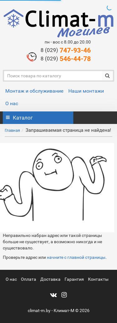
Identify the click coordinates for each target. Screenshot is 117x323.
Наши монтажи (86, 91)
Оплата (28, 279)
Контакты (98, 279)
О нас (11, 103)
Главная (12, 130)
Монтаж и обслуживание (34, 91)
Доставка (50, 279)
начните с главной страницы (76, 257)
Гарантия (74, 279)
